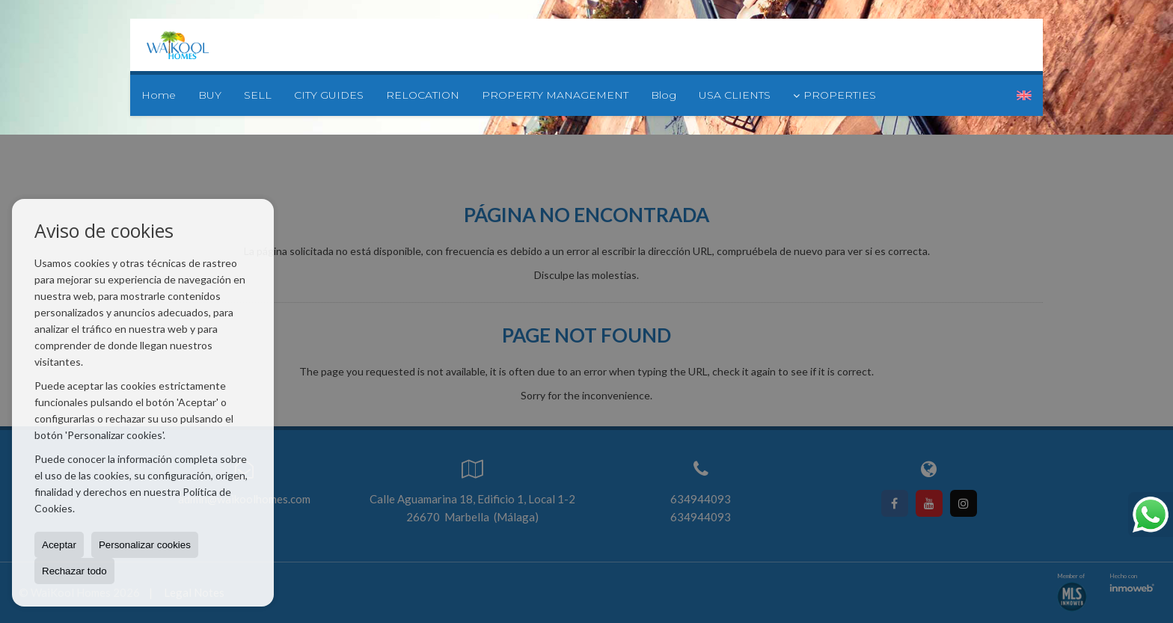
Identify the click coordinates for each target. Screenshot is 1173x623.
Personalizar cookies (145, 544)
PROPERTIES (834, 95)
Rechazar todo (74, 571)
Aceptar (59, 544)
